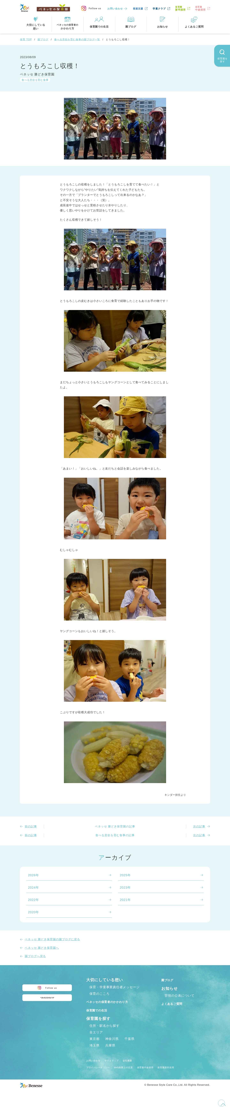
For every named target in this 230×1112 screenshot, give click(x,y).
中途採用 (200, 8)
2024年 (33, 887)
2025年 (125, 875)
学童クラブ (159, 8)
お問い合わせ (115, 8)
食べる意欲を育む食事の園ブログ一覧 (77, 39)
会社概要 (137, 1067)
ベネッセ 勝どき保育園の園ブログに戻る (52, 939)
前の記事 (31, 826)
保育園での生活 (100, 1017)
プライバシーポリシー (101, 1074)
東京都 (94, 1045)
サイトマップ (117, 1067)
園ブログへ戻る (35, 956)
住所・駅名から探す (104, 1032)
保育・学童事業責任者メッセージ (114, 987)
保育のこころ (99, 993)
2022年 (33, 900)
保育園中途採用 (159, 1074)
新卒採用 (180, 8)
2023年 (125, 887)
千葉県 (129, 1045)
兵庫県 (110, 1052)
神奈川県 (112, 1045)
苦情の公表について (180, 995)
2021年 (125, 900)
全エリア (96, 1039)
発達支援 (138, 8)
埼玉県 (94, 1052)
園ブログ (43, 39)
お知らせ (169, 988)
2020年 (33, 912)
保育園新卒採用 (184, 1074)
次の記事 (199, 826)
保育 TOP (26, 39)
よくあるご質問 (175, 1003)
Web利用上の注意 (133, 1074)
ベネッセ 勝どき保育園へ (42, 947)
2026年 (33, 875)
